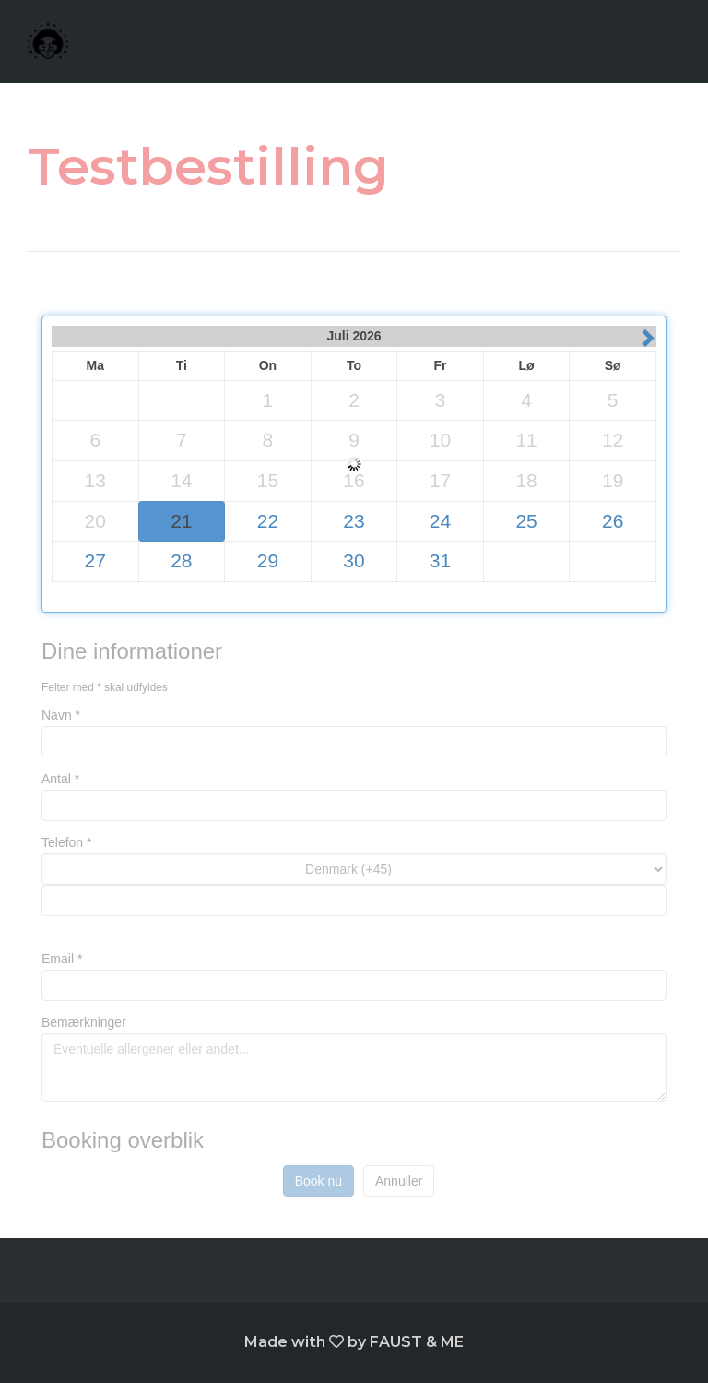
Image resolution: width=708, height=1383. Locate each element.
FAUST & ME (417, 1342)
